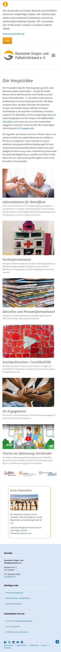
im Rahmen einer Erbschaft (17, 632)
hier (11, 523)
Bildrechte (34, 645)
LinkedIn (22, 642)
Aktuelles (7, 121)
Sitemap (7, 647)
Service (51, 114)
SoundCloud (13, 642)
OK (7, 40)
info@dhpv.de (10, 576)
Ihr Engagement (25, 128)
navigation (53, 55)
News (17, 530)
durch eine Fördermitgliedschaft (19, 621)
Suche (44, 645)
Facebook (5, 642)
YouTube (18, 642)
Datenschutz (22, 645)
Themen (49, 111)
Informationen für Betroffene (18, 598)
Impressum (8, 645)
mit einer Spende (13, 626)
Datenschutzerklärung (13, 33)
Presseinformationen (14, 592)
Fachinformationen (14, 603)
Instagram (9, 642)
